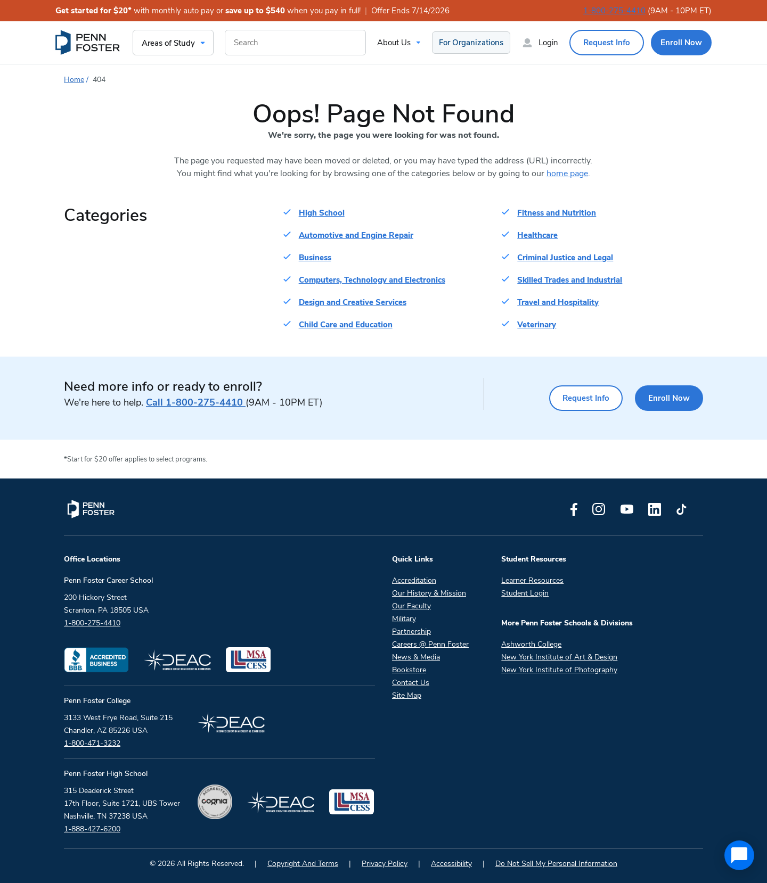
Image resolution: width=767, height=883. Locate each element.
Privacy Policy (384, 864)
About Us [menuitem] (394, 42)
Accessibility (451, 864)
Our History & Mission (429, 593)
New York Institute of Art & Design (559, 657)
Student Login (525, 593)
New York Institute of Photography (559, 670)
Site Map (406, 695)
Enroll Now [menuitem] (681, 42)
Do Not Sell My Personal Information (556, 864)
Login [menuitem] (548, 42)
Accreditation (414, 580)
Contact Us (410, 683)
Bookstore (409, 670)
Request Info (583, 398)
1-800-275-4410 (614, 10)
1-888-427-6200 (92, 829)
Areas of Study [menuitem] (168, 43)
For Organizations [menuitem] (471, 42)
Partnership (411, 631)
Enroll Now (668, 398)
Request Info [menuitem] (606, 42)
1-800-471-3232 (92, 743)
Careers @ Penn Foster (430, 644)
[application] (739, 855)
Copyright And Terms (302, 864)
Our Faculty (411, 606)
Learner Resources (532, 580)
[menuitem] (88, 42)
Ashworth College (531, 644)
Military (404, 619)
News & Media (416, 657)
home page (567, 173)
